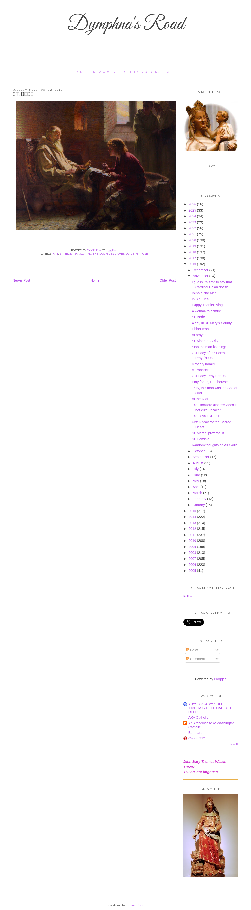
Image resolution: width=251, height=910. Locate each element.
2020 (192, 240)
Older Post (168, 280)
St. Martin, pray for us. (208, 433)
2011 (192, 535)
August (198, 463)
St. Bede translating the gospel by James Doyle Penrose (104, 253)
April (196, 487)
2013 (192, 523)
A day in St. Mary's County (212, 323)
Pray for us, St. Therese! (210, 382)
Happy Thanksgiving (207, 305)
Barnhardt (195, 733)
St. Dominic (200, 439)
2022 (192, 228)
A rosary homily (203, 364)
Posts (192, 650)
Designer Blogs (134, 905)
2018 (192, 252)
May (196, 481)
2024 (192, 216)
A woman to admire (206, 311)
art (55, 253)
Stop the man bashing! (209, 347)
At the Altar (200, 399)
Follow (188, 596)
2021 (192, 234)
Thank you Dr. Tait (205, 416)
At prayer (199, 335)
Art (171, 72)
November (201, 276)
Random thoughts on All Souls (215, 445)
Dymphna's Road (125, 24)
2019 (192, 246)
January (199, 505)
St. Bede (198, 317)
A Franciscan (202, 370)
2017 (192, 258)
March (198, 493)
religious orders (141, 72)
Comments (196, 659)
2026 (192, 204)
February (200, 499)
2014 (192, 517)
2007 (192, 559)
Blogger (219, 679)
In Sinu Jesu (201, 299)
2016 (192, 264)
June (197, 475)
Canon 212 (196, 738)
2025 (192, 210)
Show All (233, 744)
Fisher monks (202, 329)
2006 (192, 564)
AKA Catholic (198, 717)
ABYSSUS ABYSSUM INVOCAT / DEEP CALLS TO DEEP (210, 708)
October (199, 451)
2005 (192, 571)
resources (104, 72)
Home (80, 72)
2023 (192, 222)
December (201, 270)
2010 (192, 541)
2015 (192, 511)
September (201, 457)
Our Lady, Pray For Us (209, 376)
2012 (192, 529)
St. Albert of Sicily (205, 341)
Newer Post (21, 280)
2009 (192, 547)
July (196, 469)
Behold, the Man (204, 293)
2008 (192, 553)
